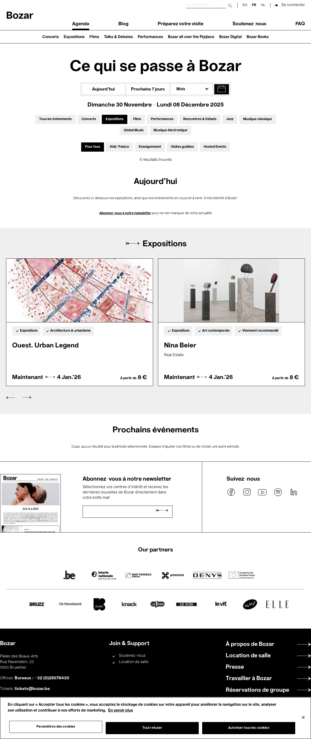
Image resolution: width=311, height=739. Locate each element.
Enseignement (150, 146)
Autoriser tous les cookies (248, 728)
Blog (123, 24)
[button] (221, 89)
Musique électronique (170, 130)
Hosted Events (215, 146)
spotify (278, 492)
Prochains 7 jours (148, 89)
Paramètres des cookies (55, 726)
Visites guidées (182, 146)
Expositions (74, 37)
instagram (247, 492)
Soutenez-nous (249, 24)
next (26, 397)
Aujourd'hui (103, 89)
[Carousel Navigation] (155, 397)
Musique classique (257, 119)
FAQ (300, 24)
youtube (262, 492)
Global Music (134, 130)
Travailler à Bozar (249, 678)
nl (263, 5)
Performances (150, 37)
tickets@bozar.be (32, 689)
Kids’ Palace (119, 146)
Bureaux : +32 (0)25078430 (42, 678)
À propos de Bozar (250, 644)
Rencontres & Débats (199, 119)
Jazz (229, 119)
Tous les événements (55, 119)
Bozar (19, 16)
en (244, 5)
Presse (235, 667)
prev (10, 398)
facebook (231, 492)
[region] (155, 718)
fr (254, 5)
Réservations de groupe (257, 690)
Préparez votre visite (180, 24)
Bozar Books (258, 37)
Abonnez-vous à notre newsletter (125, 213)
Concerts (50, 37)
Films (94, 37)
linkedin (293, 492)
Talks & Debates (118, 37)
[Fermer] (303, 717)
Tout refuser (152, 728)
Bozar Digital (230, 37)
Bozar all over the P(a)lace (191, 37)
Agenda (80, 24)
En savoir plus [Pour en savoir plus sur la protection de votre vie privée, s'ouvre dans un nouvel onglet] (120, 710)
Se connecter (293, 5)
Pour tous (92, 146)
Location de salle (133, 662)
